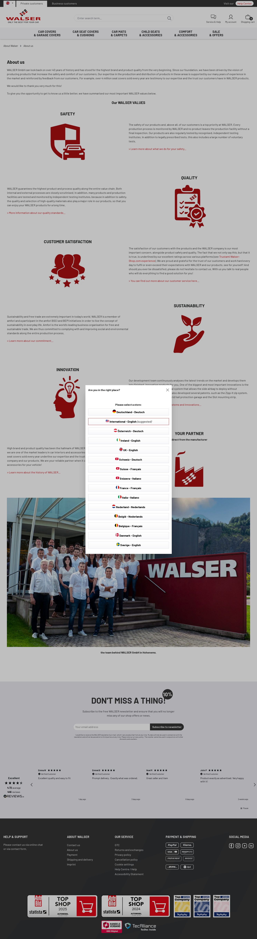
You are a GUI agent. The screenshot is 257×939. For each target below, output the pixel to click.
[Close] (167, 390)
